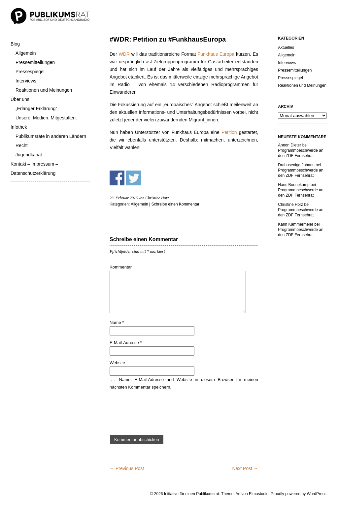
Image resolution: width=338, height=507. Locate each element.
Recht (22, 145)
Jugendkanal (29, 154)
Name (117, 322)
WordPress (316, 493)
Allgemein (26, 53)
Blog (15, 44)
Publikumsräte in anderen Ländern (51, 136)
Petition (230, 132)
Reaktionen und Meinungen (44, 90)
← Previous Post (127, 468)
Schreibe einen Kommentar (175, 204)
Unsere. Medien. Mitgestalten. (46, 117)
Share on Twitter (133, 178)
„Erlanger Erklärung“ (36, 108)
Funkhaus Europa (216, 54)
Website (117, 362)
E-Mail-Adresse (126, 342)
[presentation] (160, 413)
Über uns (20, 99)
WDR (124, 54)
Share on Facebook (117, 178)
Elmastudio (258, 493)
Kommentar (121, 267)
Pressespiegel (30, 71)
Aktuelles (286, 47)
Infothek (19, 127)
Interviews (26, 80)
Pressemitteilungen (35, 62)
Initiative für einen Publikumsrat (191, 493)
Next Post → (245, 468)
